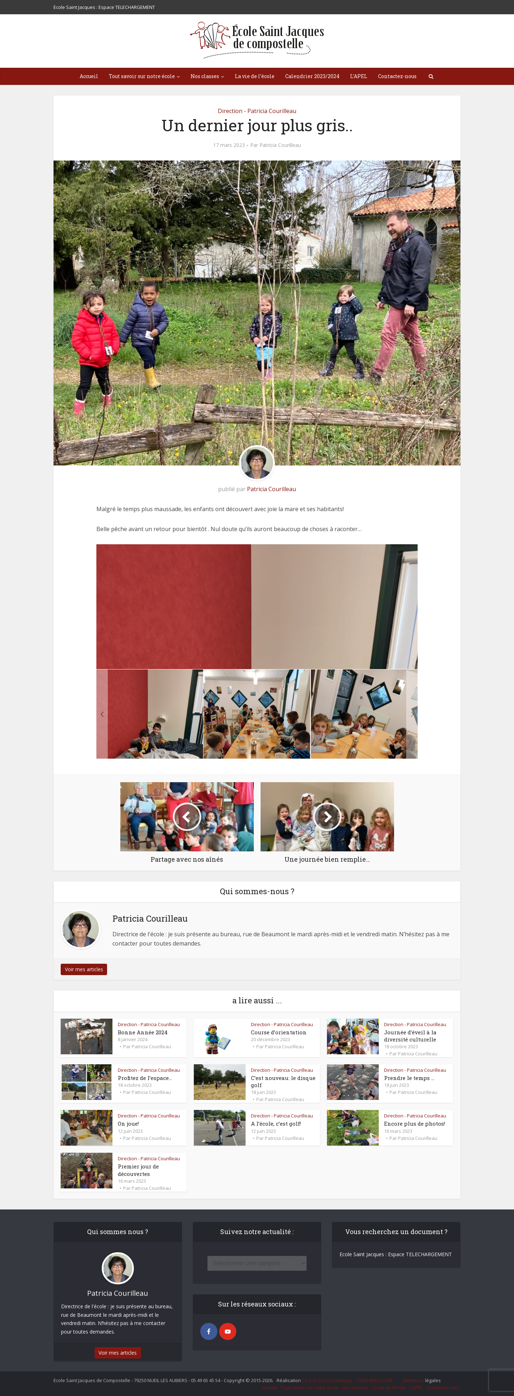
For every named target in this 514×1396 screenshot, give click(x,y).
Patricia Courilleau (280, 145)
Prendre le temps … (409, 1077)
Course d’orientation (279, 1032)
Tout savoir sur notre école (142, 76)
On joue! (128, 1123)
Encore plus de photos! (414, 1123)
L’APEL (358, 76)
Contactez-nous (397, 76)
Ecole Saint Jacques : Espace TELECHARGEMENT (104, 7)
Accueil (89, 76)
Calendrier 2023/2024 (312, 76)
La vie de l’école (254, 76)
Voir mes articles (84, 969)
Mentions (414, 1380)
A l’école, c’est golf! (276, 1123)
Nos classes (205, 76)
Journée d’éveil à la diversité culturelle (410, 1036)
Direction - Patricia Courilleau (257, 111)
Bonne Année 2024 (143, 1032)
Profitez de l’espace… (145, 1077)
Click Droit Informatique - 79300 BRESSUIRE (347, 1380)
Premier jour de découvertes (138, 1170)
